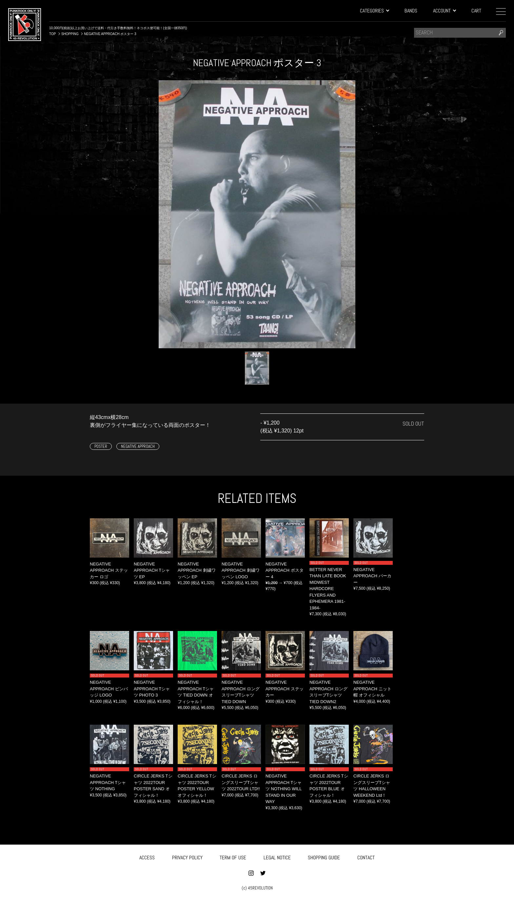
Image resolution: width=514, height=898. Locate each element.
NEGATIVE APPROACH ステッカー (285, 688)
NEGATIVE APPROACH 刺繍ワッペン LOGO (241, 570)
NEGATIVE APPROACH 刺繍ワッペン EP (197, 570)
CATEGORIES (374, 10)
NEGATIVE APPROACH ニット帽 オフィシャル (372, 688)
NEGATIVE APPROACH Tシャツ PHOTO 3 (152, 688)
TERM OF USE (233, 856)
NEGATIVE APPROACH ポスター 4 (285, 570)
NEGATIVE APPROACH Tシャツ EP (152, 570)
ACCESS (147, 856)
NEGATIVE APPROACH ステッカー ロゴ (109, 570)
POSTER (100, 446)
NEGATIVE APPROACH (138, 446)
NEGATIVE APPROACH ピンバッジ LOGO (109, 688)
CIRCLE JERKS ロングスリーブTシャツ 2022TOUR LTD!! (241, 782)
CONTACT (366, 856)
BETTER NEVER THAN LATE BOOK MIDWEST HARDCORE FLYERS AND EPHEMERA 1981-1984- (327, 588)
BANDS (411, 10)
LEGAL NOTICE (277, 856)
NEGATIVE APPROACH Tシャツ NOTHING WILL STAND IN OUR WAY (284, 789)
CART (476, 10)
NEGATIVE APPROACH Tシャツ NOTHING (108, 782)
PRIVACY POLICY (187, 856)
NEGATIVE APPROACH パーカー (372, 576)
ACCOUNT (444, 10)
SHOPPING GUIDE (324, 856)
